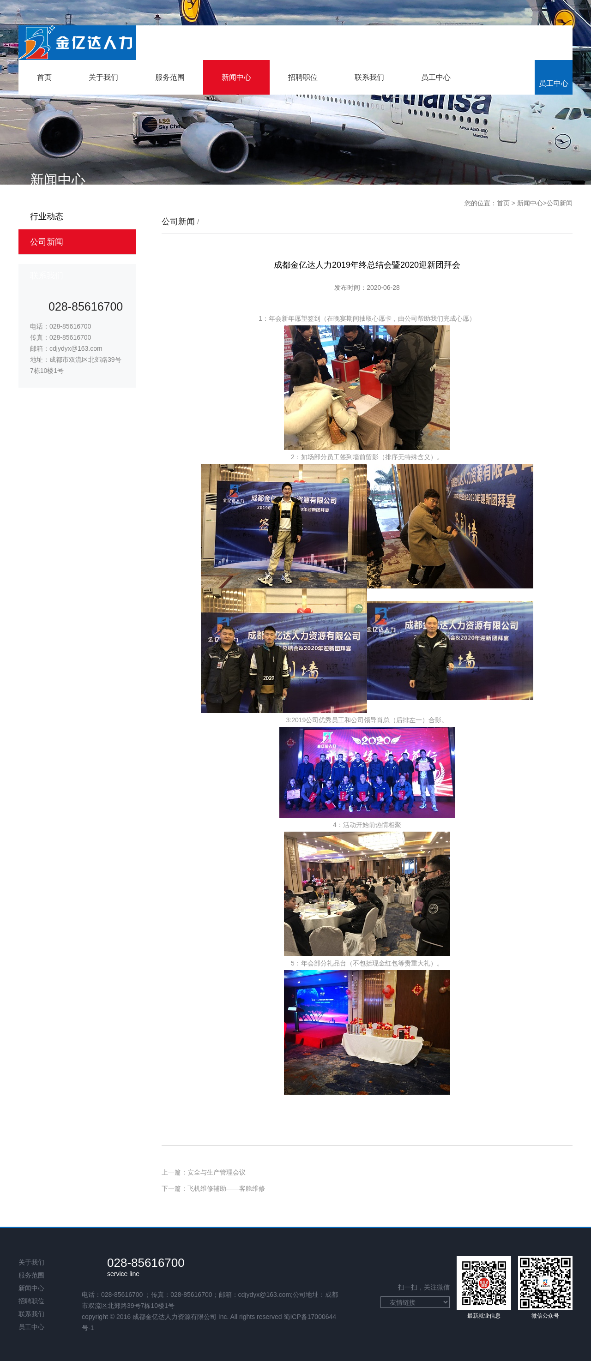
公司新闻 (560, 203)
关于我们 (103, 77)
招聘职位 (303, 77)
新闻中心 (236, 77)
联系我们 (369, 77)
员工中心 (436, 77)
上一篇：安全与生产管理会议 (204, 1172)
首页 (44, 77)
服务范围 (170, 77)
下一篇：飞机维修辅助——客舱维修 (213, 1188)
